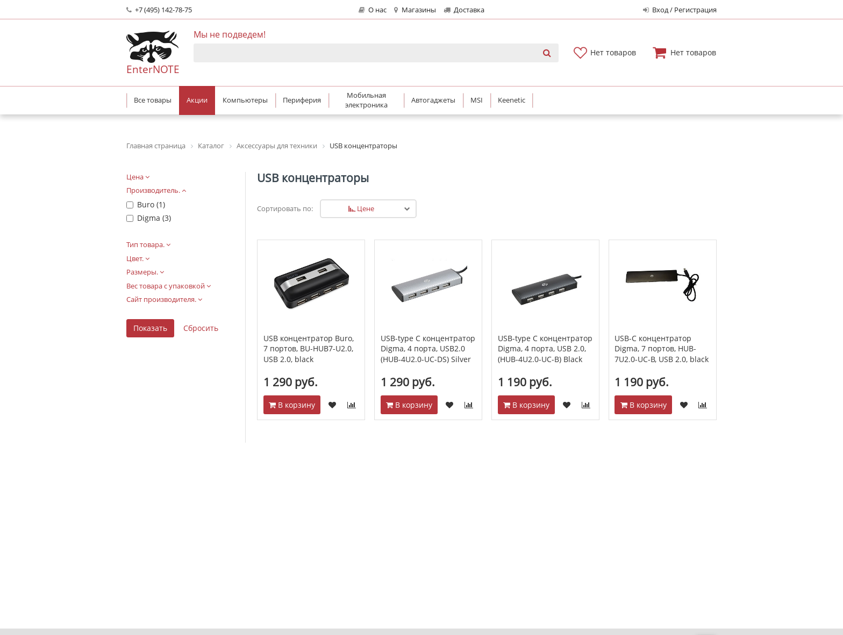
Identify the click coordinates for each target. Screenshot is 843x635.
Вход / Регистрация (680, 10)
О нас (373, 10)
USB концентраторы (313, 177)
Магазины (414, 10)
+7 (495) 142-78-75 (159, 10)
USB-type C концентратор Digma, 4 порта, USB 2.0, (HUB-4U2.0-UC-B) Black (545, 348)
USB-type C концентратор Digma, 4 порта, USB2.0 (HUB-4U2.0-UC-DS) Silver (428, 348)
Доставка (464, 10)
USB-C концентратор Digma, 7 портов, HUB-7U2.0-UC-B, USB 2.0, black (662, 348)
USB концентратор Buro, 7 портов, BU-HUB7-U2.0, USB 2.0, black (308, 348)
